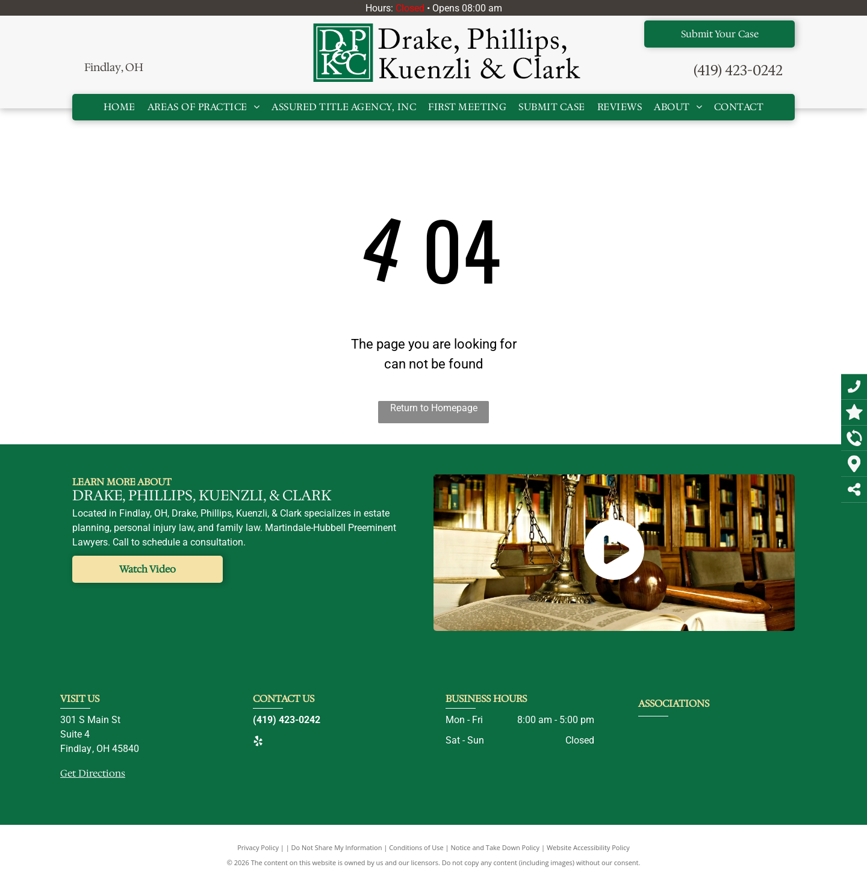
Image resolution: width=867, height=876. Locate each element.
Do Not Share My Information (336, 847)
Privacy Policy (258, 847)
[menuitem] (119, 107)
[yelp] (258, 742)
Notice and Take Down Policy (495, 847)
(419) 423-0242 (738, 70)
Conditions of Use (416, 847)
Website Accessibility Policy (588, 847)
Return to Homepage (433, 408)
